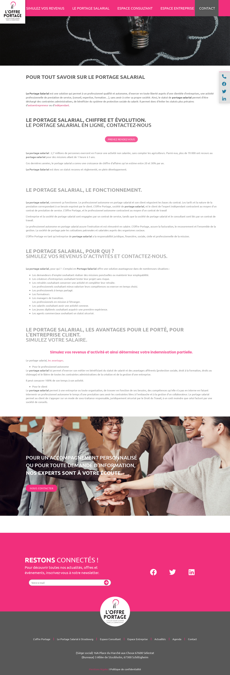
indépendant (62, 105)
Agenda (176, 639)
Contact (192, 639)
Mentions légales (98, 669)
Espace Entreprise (177, 8)
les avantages (55, 360)
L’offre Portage (41, 639)
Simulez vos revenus (45, 8)
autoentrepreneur (38, 105)
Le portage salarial (90, 8)
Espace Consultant (135, 8)
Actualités (160, 639)
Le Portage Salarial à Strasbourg (75, 639)
